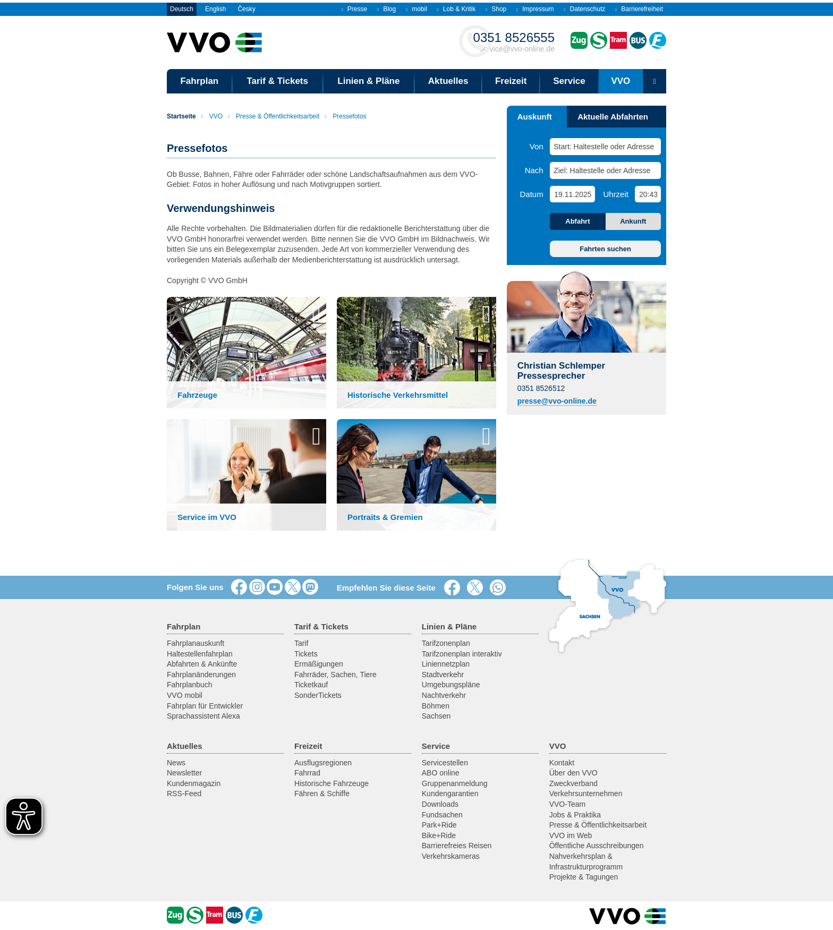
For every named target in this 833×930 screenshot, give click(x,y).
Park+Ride (439, 825)
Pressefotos (345, 116)
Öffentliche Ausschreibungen (596, 845)
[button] (246, 352)
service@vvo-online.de (514, 41)
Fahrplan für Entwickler (205, 706)
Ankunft (633, 221)
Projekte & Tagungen (583, 877)
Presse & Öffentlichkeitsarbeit (273, 116)
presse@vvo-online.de (557, 401)
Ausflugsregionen (323, 762)
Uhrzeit (615, 194)
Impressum (535, 9)
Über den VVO (573, 773)
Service (569, 81)
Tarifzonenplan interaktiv (462, 654)
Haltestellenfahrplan (200, 654)
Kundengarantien (450, 793)
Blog (386, 9)
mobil (416, 9)
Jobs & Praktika (575, 814)
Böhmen (435, 706)
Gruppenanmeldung (455, 783)
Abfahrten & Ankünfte (202, 664)
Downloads (440, 804)
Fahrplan (199, 81)
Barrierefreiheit (639, 9)
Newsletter (184, 773)
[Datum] (572, 194)
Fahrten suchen (605, 249)
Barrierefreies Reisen (457, 845)
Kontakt (561, 762)
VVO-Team (567, 804)
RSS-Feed (184, 793)
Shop (496, 9)
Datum (531, 194)
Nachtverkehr (444, 695)
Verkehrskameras (451, 856)
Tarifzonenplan (446, 643)
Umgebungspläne (451, 684)
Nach (534, 170)
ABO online (441, 773)
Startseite (181, 116)
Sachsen (436, 716)
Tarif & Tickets (277, 81)
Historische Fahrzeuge (331, 783)
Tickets (306, 654)
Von (536, 146)
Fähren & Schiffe (322, 793)
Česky (246, 9)
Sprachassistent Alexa (203, 716)
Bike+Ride (439, 835)
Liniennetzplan (446, 664)
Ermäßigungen (318, 664)
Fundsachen (442, 814)
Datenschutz (585, 9)
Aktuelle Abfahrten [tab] (612, 116)
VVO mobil (184, 695)
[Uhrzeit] (648, 194)
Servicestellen (445, 762)
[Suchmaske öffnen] (654, 81)
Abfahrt (577, 221)
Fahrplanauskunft (195, 643)
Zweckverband (573, 783)
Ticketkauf (311, 684)
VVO (620, 81)
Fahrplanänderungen (201, 674)
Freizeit (511, 81)
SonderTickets (318, 695)
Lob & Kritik (456, 9)
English (215, 9)
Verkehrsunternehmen (586, 793)
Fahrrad (307, 773)
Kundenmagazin (193, 783)
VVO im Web (570, 835)
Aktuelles (448, 81)
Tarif (301, 643)
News (176, 762)
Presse (354, 9)
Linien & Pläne (368, 81)
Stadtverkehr (443, 674)
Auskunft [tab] (534, 116)
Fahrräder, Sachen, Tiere (335, 674)
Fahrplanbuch (189, 684)
